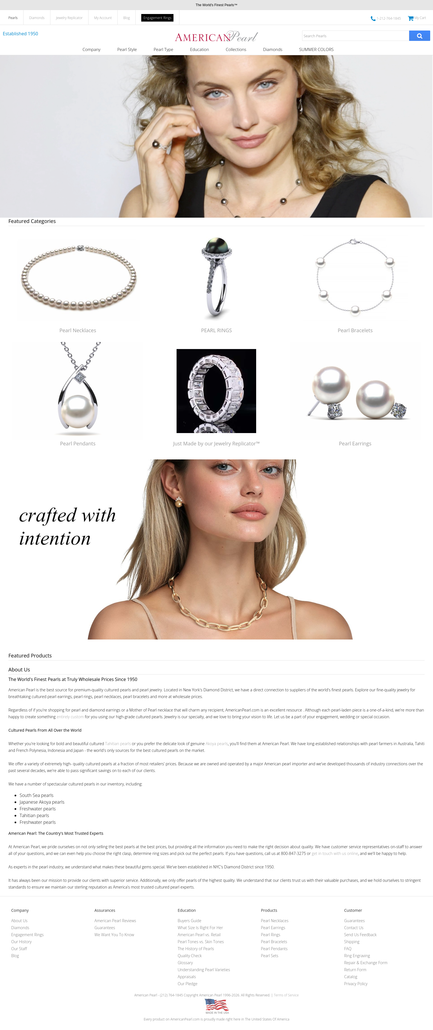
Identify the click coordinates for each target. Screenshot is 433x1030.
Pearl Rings (270, 934)
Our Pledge (187, 983)
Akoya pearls (217, 743)
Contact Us (353, 927)
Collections (236, 49)
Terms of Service (286, 995)
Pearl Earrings (355, 443)
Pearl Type (163, 49)
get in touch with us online (335, 853)
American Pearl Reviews (115, 920)
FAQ (347, 948)
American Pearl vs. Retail (199, 934)
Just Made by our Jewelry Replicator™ (216, 443)
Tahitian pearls (118, 743)
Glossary (185, 962)
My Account (103, 17)
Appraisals (187, 976)
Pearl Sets (269, 955)
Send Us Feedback (360, 934)
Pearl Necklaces (77, 330)
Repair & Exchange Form (366, 962)
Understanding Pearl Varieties (204, 969)
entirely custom (70, 716)
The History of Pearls (196, 948)
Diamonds (37, 17)
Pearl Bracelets (355, 330)
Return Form (355, 969)
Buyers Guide (189, 920)
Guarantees (104, 927)
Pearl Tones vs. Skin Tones (201, 941)
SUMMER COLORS (316, 49)
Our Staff (19, 948)
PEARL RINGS (216, 330)
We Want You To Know (114, 934)
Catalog (350, 976)
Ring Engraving (357, 955)
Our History (21, 941)
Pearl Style (127, 49)
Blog (126, 17)
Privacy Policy (355, 983)
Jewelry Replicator (69, 17)
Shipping (351, 941)
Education (199, 49)
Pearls (13, 17)
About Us (19, 920)
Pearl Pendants (78, 443)
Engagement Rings (157, 17)
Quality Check (190, 955)
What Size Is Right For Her (200, 927)
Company (91, 49)
